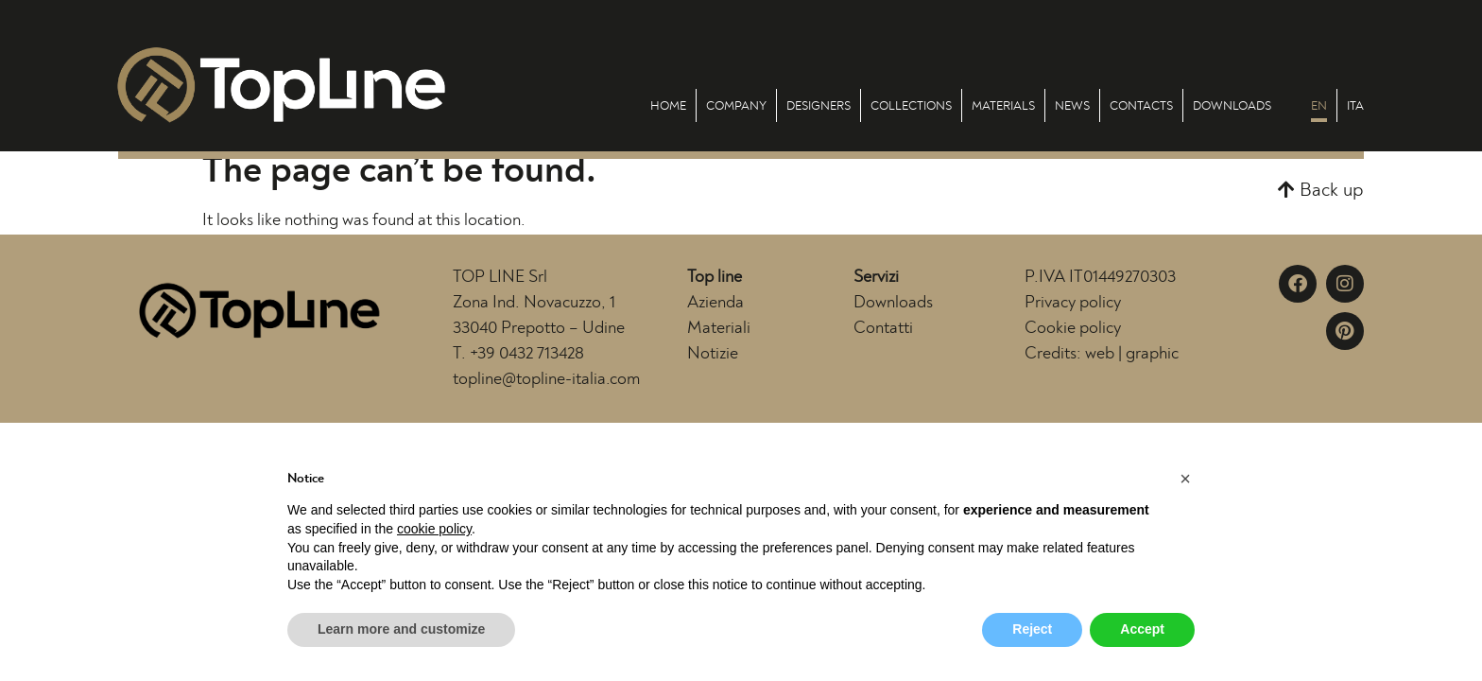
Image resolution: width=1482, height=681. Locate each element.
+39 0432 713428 (527, 353)
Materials (1003, 106)
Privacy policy (1073, 302)
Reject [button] (1032, 629)
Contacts (1141, 106)
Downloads (1232, 106)
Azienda (715, 302)
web (1099, 353)
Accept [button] (1142, 629)
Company (736, 106)
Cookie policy (1073, 328)
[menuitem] (1319, 105)
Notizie (712, 353)
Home (668, 106)
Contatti (883, 328)
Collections (911, 106)
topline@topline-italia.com (546, 379)
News (1072, 106)
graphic (1152, 353)
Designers (818, 106)
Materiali (718, 328)
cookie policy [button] (434, 528)
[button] (1321, 190)
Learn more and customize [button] (401, 629)
